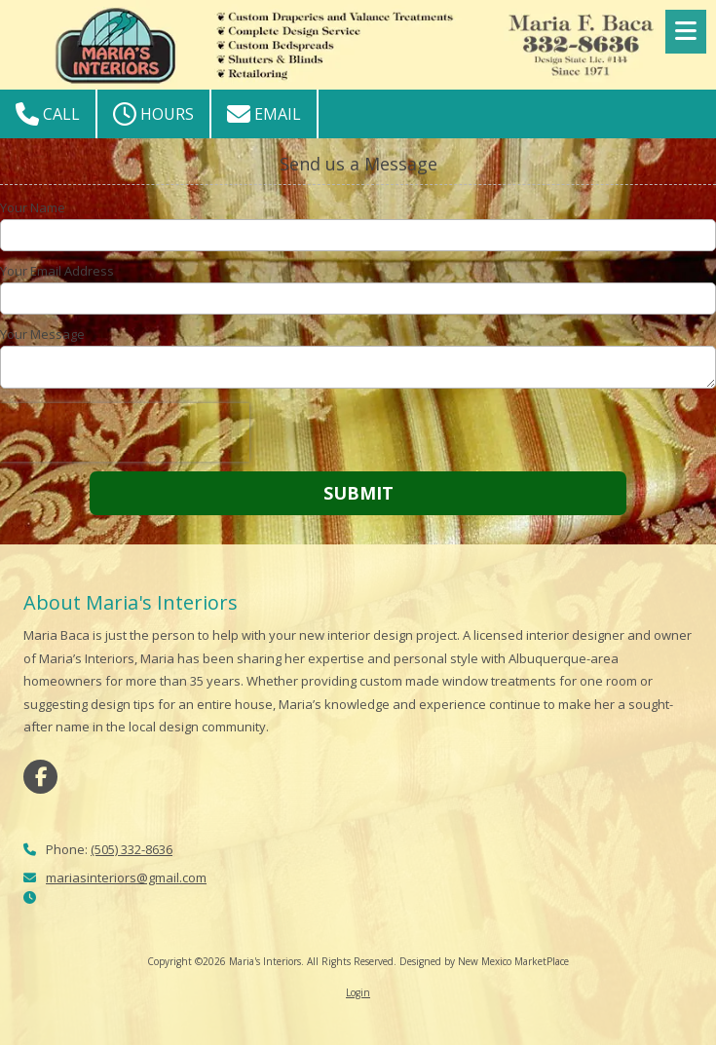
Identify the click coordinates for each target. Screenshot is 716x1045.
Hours (153, 114)
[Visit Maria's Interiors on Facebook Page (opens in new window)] (40, 777)
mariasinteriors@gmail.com (126, 877)
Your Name (32, 207)
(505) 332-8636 (131, 849)
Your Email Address (57, 271)
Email (264, 114)
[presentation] (124, 432)
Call (48, 114)
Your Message (42, 334)
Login (358, 992)
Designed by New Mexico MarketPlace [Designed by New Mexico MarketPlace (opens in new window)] (484, 961)
